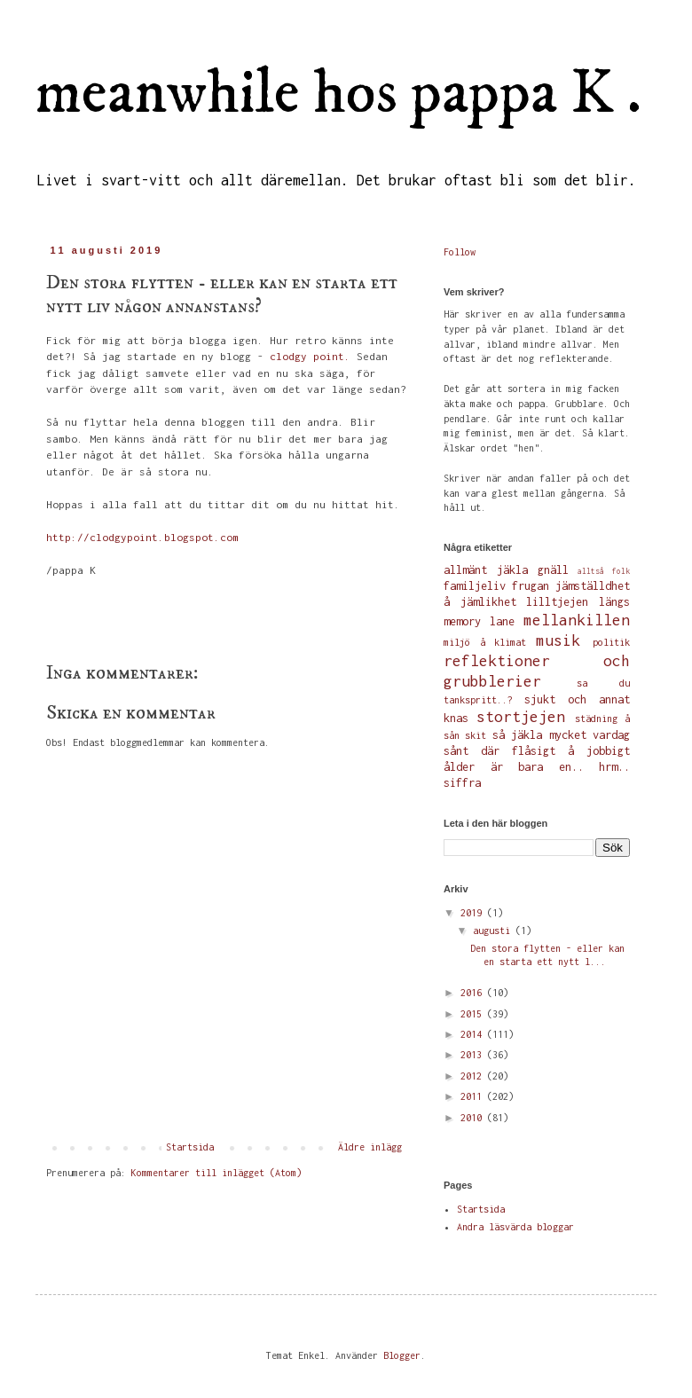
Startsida (190, 1147)
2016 (473, 992)
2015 (473, 1014)
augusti (494, 930)
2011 (473, 1096)
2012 (473, 1076)
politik (611, 642)
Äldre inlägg (370, 1147)
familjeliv (475, 586)
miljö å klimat (485, 642)
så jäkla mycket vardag (561, 735)
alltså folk (604, 571)
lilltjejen (557, 602)
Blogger (402, 1355)
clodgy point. (310, 356)
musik (558, 640)
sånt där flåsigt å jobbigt (537, 751)
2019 (473, 912)
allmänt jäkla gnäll (506, 570)
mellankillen (576, 620)
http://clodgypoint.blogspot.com (142, 537)
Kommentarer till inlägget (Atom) (216, 1172)
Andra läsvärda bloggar (515, 1226)
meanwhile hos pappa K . (338, 94)
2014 (473, 1034)
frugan (530, 586)
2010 (473, 1117)
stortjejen (520, 717)
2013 (473, 1054)
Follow (460, 252)
